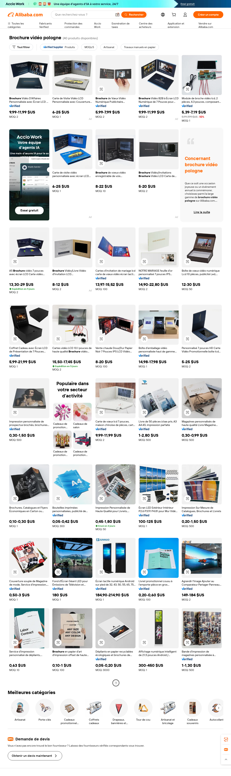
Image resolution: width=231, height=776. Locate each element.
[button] (117, 14)
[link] (226, 739)
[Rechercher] (133, 15)
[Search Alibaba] (83, 15)
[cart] (174, 15)
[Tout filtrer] (21, 47)
